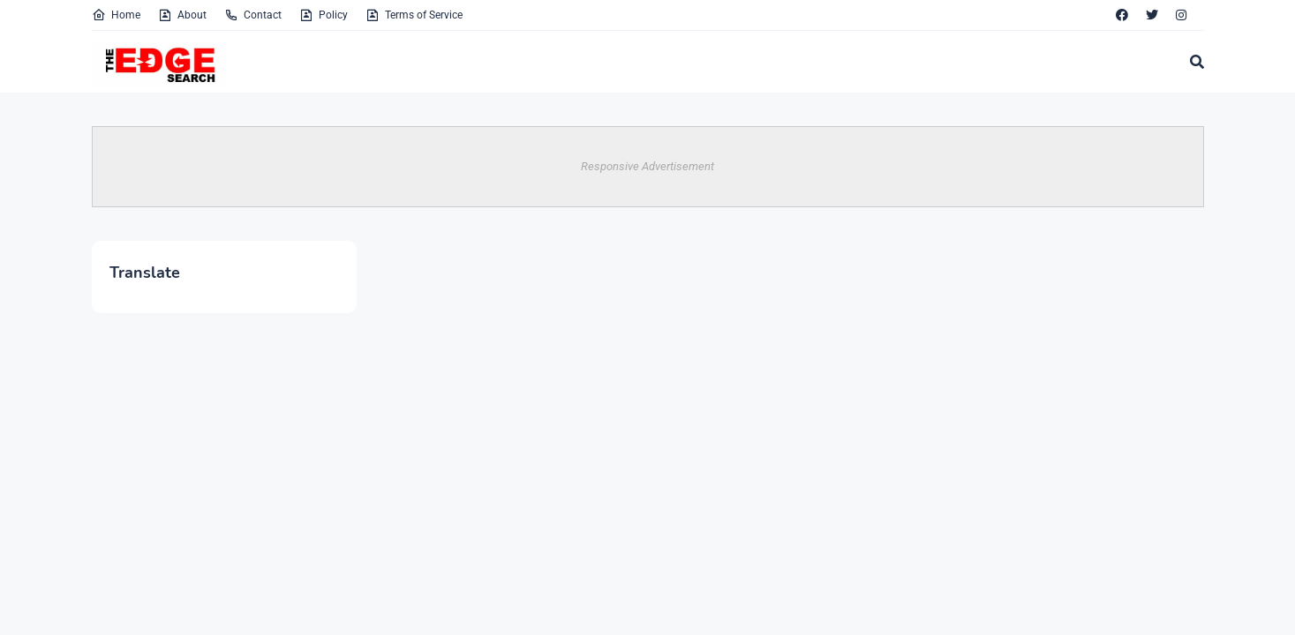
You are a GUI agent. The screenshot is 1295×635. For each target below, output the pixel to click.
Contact (253, 15)
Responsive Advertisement (647, 166)
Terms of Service (414, 15)
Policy (323, 15)
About (182, 15)
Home (116, 15)
